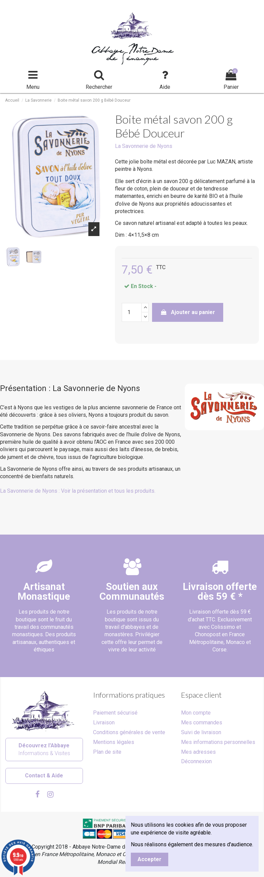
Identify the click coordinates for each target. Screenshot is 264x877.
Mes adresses (198, 752)
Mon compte (196, 713)
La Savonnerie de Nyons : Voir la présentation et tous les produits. (77, 491)
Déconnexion (196, 761)
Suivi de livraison (201, 732)
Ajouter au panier (187, 312)
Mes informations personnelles (218, 742)
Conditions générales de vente (129, 732)
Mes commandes (201, 722)
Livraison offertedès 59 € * (220, 591)
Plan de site (107, 752)
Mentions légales (113, 742)
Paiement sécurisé (115, 713)
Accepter (150, 859)
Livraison (104, 722)
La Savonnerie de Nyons (143, 146)
